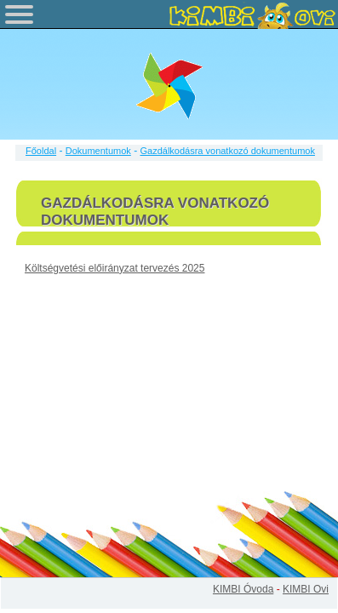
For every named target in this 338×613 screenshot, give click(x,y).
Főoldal (41, 151)
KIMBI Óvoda (243, 589)
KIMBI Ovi (306, 589)
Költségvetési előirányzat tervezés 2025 (114, 268)
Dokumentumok (98, 151)
